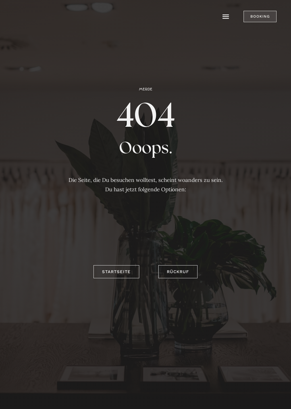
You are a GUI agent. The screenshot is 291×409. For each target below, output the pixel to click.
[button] (260, 16)
